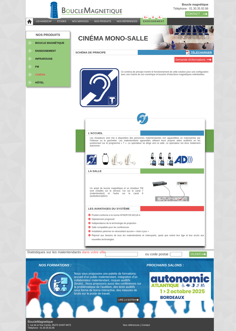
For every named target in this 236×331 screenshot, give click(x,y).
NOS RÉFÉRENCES (127, 21)
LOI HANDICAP (44, 21)
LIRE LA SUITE (126, 300)
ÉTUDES (61, 21)
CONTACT (193, 13)
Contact (145, 325)
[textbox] (121, 254)
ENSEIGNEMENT (153, 21)
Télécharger (198, 52)
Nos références (131, 325)
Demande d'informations (190, 59)
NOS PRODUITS (102, 21)
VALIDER (195, 254)
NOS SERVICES (80, 21)
